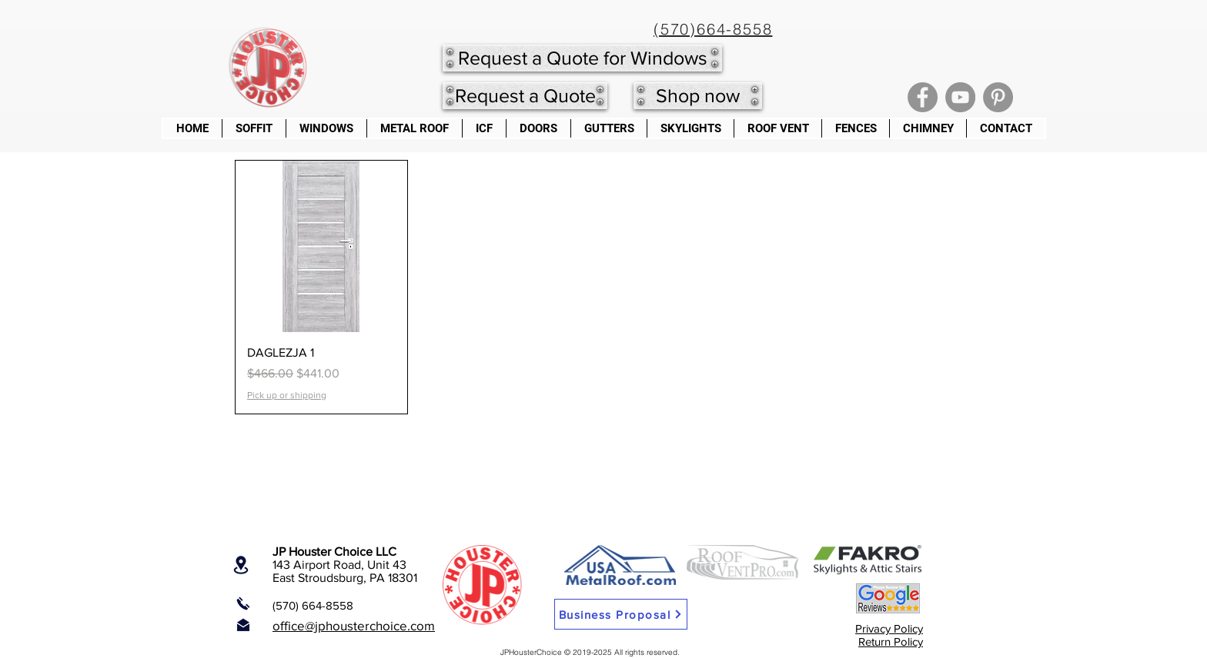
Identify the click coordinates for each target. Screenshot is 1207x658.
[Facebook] (923, 97)
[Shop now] (698, 95)
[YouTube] (960, 97)
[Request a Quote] (525, 95)
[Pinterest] (998, 97)
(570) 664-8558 (312, 605)
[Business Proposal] (620, 614)
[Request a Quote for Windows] (582, 58)
